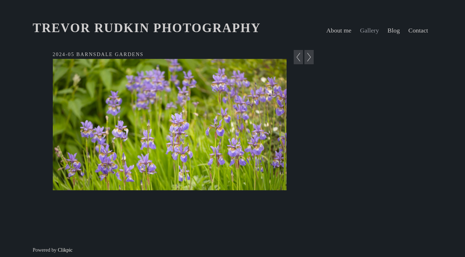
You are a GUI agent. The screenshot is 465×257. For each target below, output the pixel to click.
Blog (394, 30)
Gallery (369, 30)
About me (338, 30)
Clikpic (65, 250)
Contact (418, 30)
